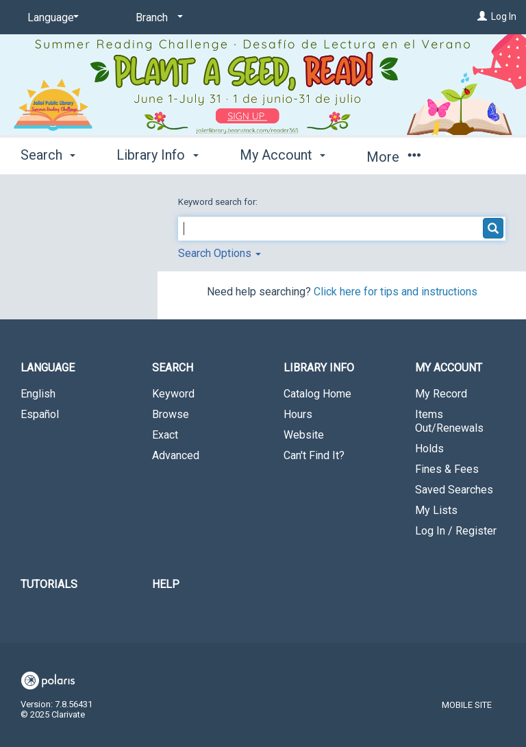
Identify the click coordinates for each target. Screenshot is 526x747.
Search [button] (48, 155)
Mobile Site (467, 705)
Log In (503, 16)
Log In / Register (456, 530)
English (38, 393)
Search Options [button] (219, 253)
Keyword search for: (219, 202)
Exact (165, 434)
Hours (298, 414)
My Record (441, 393)
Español (40, 414)
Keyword (173, 393)
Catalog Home (317, 393)
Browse (170, 414)
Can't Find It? (314, 455)
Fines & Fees (447, 469)
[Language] (51, 18)
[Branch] (157, 18)
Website (304, 434)
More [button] (393, 157)
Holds (429, 448)
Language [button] (48, 367)
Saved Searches (454, 489)
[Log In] (482, 16)
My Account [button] (282, 155)
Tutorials (49, 584)
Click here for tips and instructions (395, 291)
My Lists (436, 510)
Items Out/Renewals (449, 421)
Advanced (175, 455)
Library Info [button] (157, 155)
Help (165, 584)
